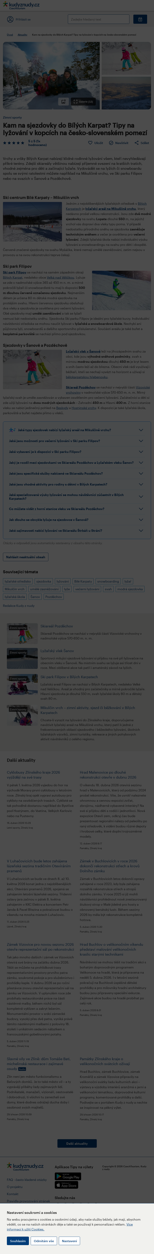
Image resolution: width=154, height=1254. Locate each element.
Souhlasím (18, 1241)
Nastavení (69, 1241)
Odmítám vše (44, 1241)
